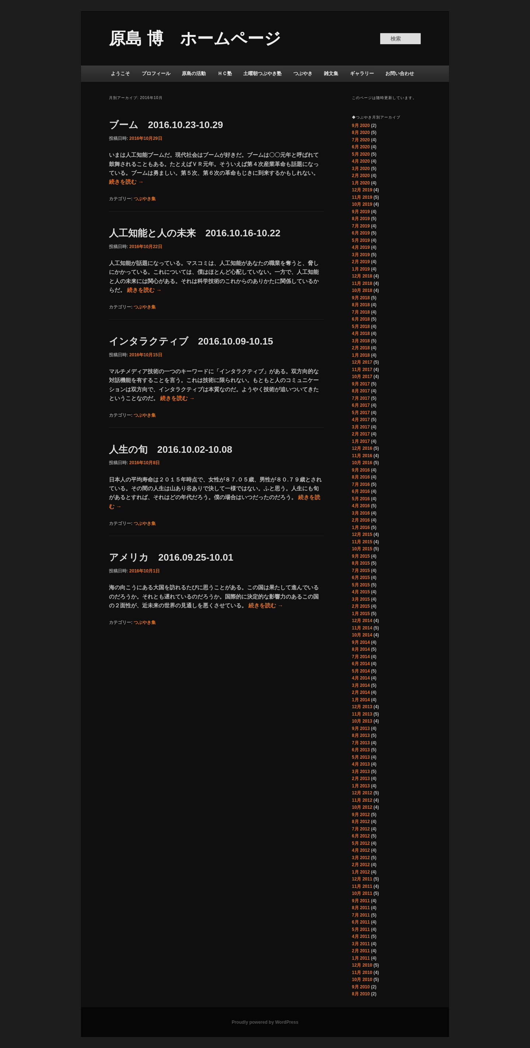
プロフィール (156, 73)
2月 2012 (361, 864)
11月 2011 (362, 886)
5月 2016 (361, 498)
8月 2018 (361, 304)
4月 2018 (361, 333)
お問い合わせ (399, 73)
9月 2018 (361, 297)
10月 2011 (362, 893)
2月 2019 (361, 261)
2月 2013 (361, 778)
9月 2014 (361, 642)
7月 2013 (361, 742)
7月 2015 (361, 570)
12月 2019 (362, 190)
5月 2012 (361, 843)
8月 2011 (361, 907)
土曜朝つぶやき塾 (262, 73)
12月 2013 (362, 706)
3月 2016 (361, 513)
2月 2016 (361, 520)
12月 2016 (362, 448)
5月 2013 (361, 757)
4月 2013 (361, 764)
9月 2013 (361, 728)
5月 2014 (361, 671)
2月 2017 (361, 434)
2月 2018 (361, 347)
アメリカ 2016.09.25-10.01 (171, 557)
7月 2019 (361, 226)
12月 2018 (362, 276)
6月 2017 (361, 405)
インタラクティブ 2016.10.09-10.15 (191, 341)
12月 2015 (362, 534)
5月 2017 (361, 412)
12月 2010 (362, 965)
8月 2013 (361, 735)
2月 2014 (361, 692)
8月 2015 (361, 563)
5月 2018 (361, 326)
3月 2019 (361, 254)
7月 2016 (361, 484)
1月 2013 (361, 785)
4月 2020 (361, 161)
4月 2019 (361, 247)
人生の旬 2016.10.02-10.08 (175, 449)
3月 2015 (361, 599)
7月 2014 (361, 656)
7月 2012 (361, 829)
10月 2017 (362, 376)
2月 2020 (361, 175)
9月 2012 (361, 814)
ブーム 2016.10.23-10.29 (171, 124)
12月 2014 (362, 620)
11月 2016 (362, 455)
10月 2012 (362, 807)
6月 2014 (361, 663)
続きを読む (126, 182)
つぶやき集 (145, 198)
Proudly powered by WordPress (265, 1022)
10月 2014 (362, 635)
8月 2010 (361, 993)
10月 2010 (362, 979)
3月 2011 (361, 943)
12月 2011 (362, 879)
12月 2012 (362, 792)
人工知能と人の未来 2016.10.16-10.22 (194, 233)
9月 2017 (361, 384)
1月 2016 (361, 527)
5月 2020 (361, 154)
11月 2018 (362, 283)
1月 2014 (361, 699)
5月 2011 (361, 929)
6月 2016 (361, 491)
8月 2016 (361, 477)
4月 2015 (361, 591)
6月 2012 (361, 836)
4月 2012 (361, 850)
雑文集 (331, 73)
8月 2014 (361, 649)
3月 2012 (361, 857)
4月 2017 (361, 419)
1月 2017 (361, 441)
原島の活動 (194, 73)
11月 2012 (362, 800)
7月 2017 (361, 398)
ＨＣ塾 (225, 73)
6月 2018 (361, 319)
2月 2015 (361, 606)
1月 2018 (361, 355)
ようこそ (120, 73)
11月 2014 (362, 628)
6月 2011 (361, 922)
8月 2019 (361, 218)
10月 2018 (362, 290)
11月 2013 (362, 714)
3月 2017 (361, 427)
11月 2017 (362, 369)
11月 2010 (362, 972)
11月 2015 (362, 541)
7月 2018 (361, 312)
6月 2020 (361, 146)
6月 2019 (361, 233)
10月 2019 (362, 204)
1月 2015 (361, 613)
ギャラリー (362, 73)
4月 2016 (361, 505)
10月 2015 (362, 548)
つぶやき (302, 73)
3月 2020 (361, 168)
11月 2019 (362, 197)
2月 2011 (361, 950)
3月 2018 (361, 340)
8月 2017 (361, 391)
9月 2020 (361, 125)
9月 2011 (361, 900)
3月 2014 (361, 685)
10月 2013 (362, 721)
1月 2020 (361, 183)
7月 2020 (361, 139)
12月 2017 (362, 362)
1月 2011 (361, 958)
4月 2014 (361, 678)
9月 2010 (361, 986)
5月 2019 (361, 240)
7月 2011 (361, 915)
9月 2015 (361, 556)
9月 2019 (361, 211)
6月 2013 (361, 749)
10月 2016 (362, 462)
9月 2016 (361, 470)
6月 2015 (361, 577)
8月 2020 (361, 132)
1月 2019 (361, 269)
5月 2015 (361, 584)
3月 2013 (361, 771)
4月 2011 (361, 936)
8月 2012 (361, 821)
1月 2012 (361, 872)
